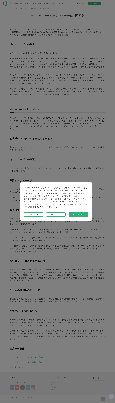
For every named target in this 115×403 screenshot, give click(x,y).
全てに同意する (78, 214)
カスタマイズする (33, 214)
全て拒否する (56, 214)
